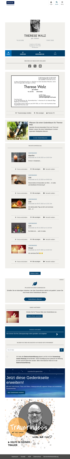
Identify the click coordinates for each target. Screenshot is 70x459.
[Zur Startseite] (10, 3)
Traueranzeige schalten (23, 113)
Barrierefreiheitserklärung (51, 456)
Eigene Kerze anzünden (34, 316)
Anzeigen (23, 53)
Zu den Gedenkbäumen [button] (40, 138)
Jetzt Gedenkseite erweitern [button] (16, 392)
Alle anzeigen (39, 113)
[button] (62, 350)
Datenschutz (37, 456)
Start (8, 53)
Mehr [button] (55, 53)
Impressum (15, 456)
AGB (29, 456)
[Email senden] (33, 350)
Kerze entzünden (21, 169)
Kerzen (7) (50, 113)
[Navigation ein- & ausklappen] (62, 3)
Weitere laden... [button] (35, 273)
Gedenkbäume (40, 53)
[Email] (40, 66)
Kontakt (23, 456)
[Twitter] (35, 66)
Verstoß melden (49, 169)
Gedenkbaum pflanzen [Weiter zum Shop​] (35, 299)
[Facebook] (29, 66)
